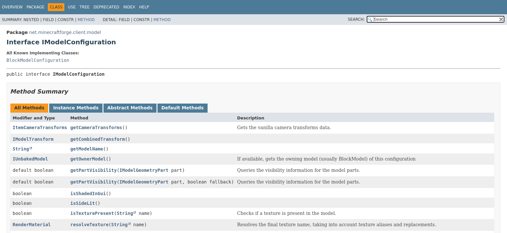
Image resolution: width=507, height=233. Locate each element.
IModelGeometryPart (143, 170)
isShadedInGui (88, 193)
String (21, 148)
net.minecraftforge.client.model (65, 32)
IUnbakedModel (30, 158)
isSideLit (82, 203)
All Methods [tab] (29, 107)
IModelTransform (33, 139)
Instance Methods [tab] (75, 107)
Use (72, 7)
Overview (12, 7)
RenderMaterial (32, 224)
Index (129, 7)
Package (35, 7)
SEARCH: (356, 19)
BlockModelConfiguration (37, 60)
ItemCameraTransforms (40, 127)
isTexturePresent (92, 213)
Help (144, 7)
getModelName (86, 148)
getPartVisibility (93, 170)
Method (86, 19)
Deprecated (106, 7)
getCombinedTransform (97, 139)
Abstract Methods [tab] (130, 107)
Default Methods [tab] (182, 107)
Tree (85, 7)
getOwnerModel (88, 158)
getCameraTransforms (96, 127)
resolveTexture (89, 224)
